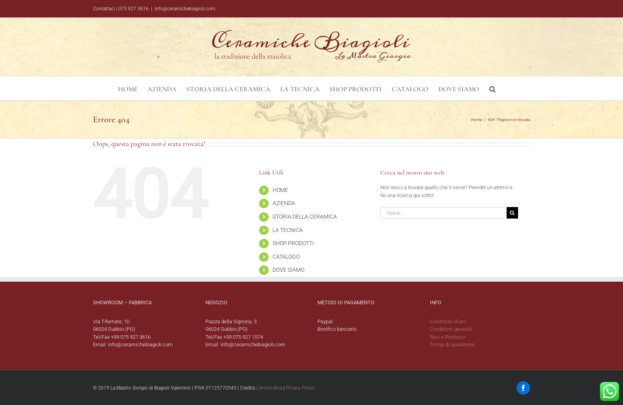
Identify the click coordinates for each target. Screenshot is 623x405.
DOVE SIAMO (288, 270)
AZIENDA (284, 203)
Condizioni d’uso (448, 321)
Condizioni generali (451, 329)
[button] (492, 88)
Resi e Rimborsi (447, 337)
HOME (280, 190)
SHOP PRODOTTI (293, 243)
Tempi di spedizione (452, 344)
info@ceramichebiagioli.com (185, 9)
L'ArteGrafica (269, 388)
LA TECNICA (288, 230)
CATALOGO (286, 256)
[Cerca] (512, 213)
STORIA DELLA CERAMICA (305, 216)
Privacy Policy (300, 388)
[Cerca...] (443, 213)
